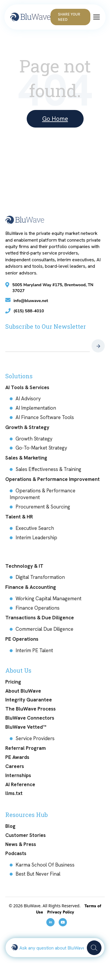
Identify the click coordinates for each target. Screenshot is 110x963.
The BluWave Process (30, 709)
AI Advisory (28, 398)
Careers (14, 766)
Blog (10, 826)
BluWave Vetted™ (25, 727)
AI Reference (20, 784)
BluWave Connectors (29, 718)
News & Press (20, 844)
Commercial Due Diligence (44, 629)
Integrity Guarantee (28, 699)
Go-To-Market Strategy (41, 448)
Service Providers (35, 738)
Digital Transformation (40, 577)
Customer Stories (25, 835)
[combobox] (51, 947)
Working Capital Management (49, 598)
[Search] (94, 947)
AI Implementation (36, 408)
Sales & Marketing (26, 458)
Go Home (55, 119)
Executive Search (35, 528)
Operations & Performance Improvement (52, 479)
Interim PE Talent (34, 650)
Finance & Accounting (30, 587)
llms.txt (14, 793)
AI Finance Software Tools (45, 417)
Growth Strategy (34, 438)
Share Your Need (69, 17)
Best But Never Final (38, 874)
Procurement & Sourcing (43, 506)
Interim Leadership (36, 537)
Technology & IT (24, 566)
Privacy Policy (60, 912)
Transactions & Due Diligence (39, 617)
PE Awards (17, 757)
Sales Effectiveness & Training (48, 469)
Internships (18, 775)
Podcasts (15, 853)
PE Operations (21, 639)
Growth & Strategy (27, 427)
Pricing (13, 682)
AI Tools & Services (27, 387)
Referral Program (25, 748)
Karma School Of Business (45, 865)
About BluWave (23, 691)
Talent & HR (19, 516)
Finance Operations (38, 608)
